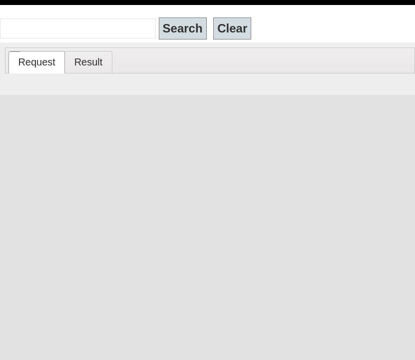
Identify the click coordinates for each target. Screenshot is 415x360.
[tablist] (210, 61)
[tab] (36, 62)
